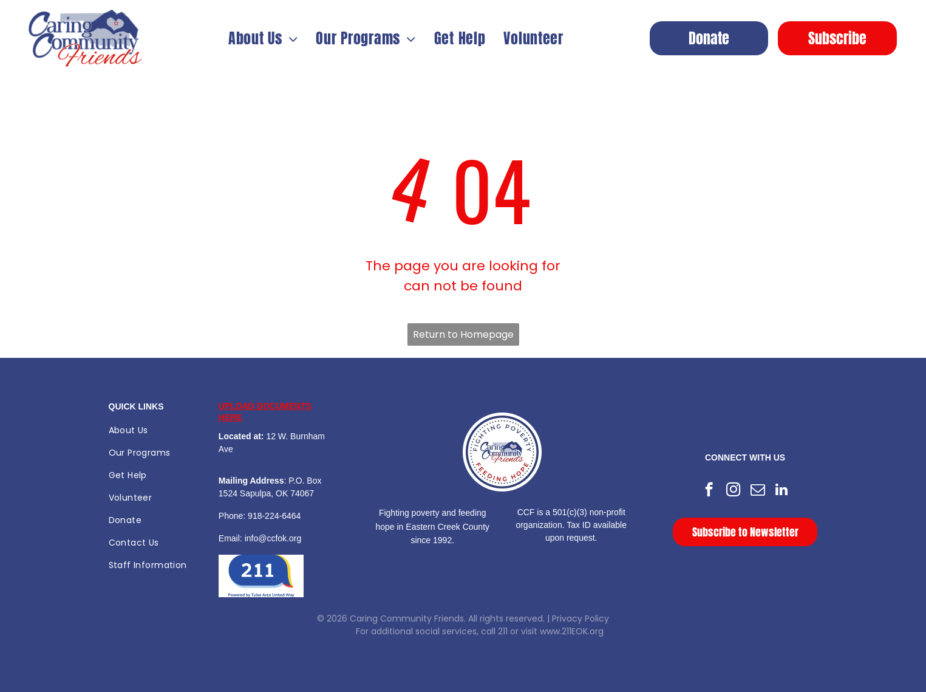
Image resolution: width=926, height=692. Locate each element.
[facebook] (709, 491)
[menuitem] (263, 38)
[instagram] (733, 491)
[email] (757, 491)
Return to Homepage (463, 334)
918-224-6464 (274, 516)
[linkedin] (781, 491)
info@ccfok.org (273, 538)
